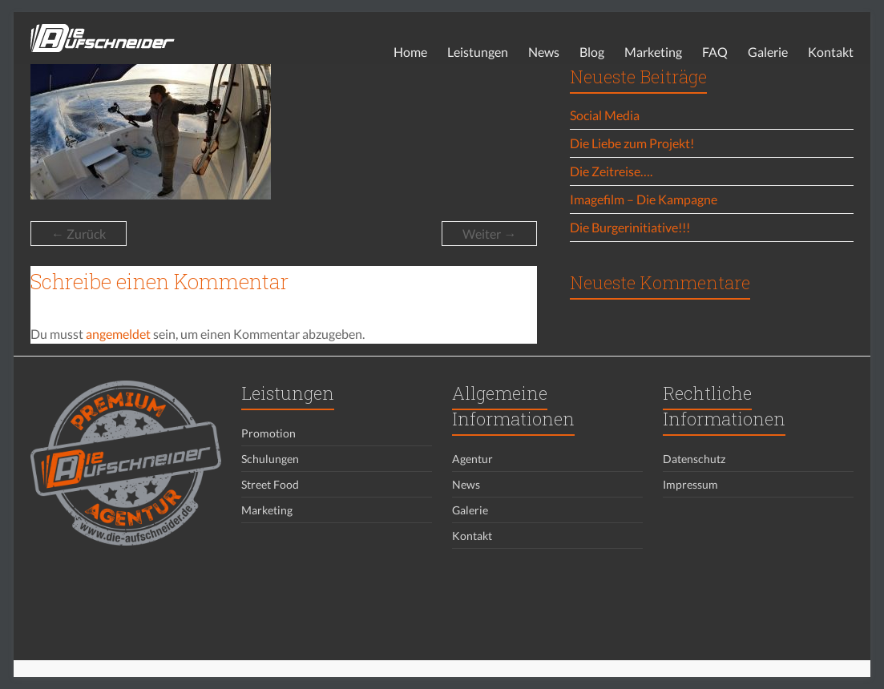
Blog (591, 51)
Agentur (472, 458)
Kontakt (831, 51)
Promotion (268, 433)
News (543, 51)
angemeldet (118, 333)
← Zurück (78, 233)
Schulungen (270, 458)
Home (410, 51)
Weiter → (489, 233)
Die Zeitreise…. (611, 171)
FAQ (715, 51)
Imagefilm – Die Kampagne (643, 199)
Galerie (768, 51)
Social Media (605, 115)
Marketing (653, 51)
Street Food (270, 484)
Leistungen (477, 51)
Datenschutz (694, 458)
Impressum (690, 484)
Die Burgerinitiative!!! (630, 227)
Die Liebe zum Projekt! (632, 143)
